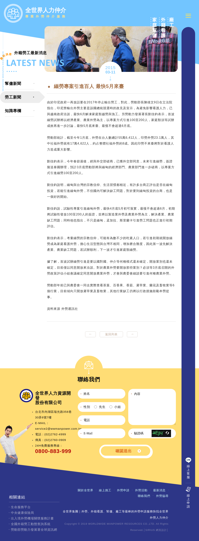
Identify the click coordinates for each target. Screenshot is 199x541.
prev (90, 334)
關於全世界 (85, 490)
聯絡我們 (144, 495)
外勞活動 (141, 490)
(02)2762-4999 (55, 434)
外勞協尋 (162, 495)
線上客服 (188, 472)
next (132, 334)
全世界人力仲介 (46, 13)
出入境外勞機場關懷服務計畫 (32, 518)
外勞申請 (123, 490)
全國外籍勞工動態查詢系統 (31, 524)
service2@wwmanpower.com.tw (58, 428)
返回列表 (111, 334)
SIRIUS (150, 530)
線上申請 (188, 502)
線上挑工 (105, 490)
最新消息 (159, 490)
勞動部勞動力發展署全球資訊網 (34, 529)
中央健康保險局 (22, 512)
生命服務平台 (21, 507)
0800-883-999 (53, 451)
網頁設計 (161, 530)
